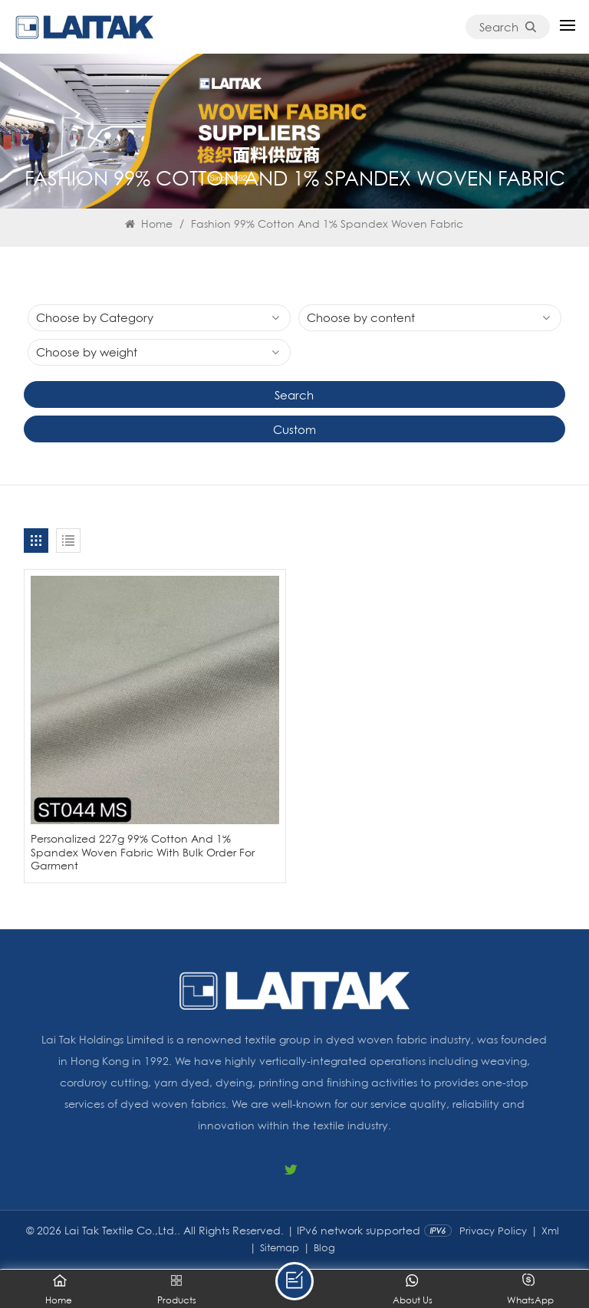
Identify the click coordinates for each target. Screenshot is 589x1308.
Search (507, 27)
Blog (324, 1247)
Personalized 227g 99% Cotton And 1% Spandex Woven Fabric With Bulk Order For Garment (143, 852)
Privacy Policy (493, 1230)
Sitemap (279, 1247)
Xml (550, 1230)
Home (149, 223)
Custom (294, 429)
